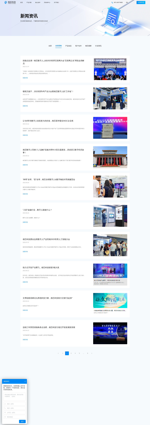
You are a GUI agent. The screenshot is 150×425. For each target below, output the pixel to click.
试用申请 (141, 2)
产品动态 (68, 46)
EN (127, 2)
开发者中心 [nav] (47, 2)
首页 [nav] (21, 2)
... (83, 353)
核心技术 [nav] (37, 2)
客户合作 (78, 46)
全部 (50, 46)
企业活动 (58, 46)
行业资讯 (98, 46)
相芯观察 (88, 46)
